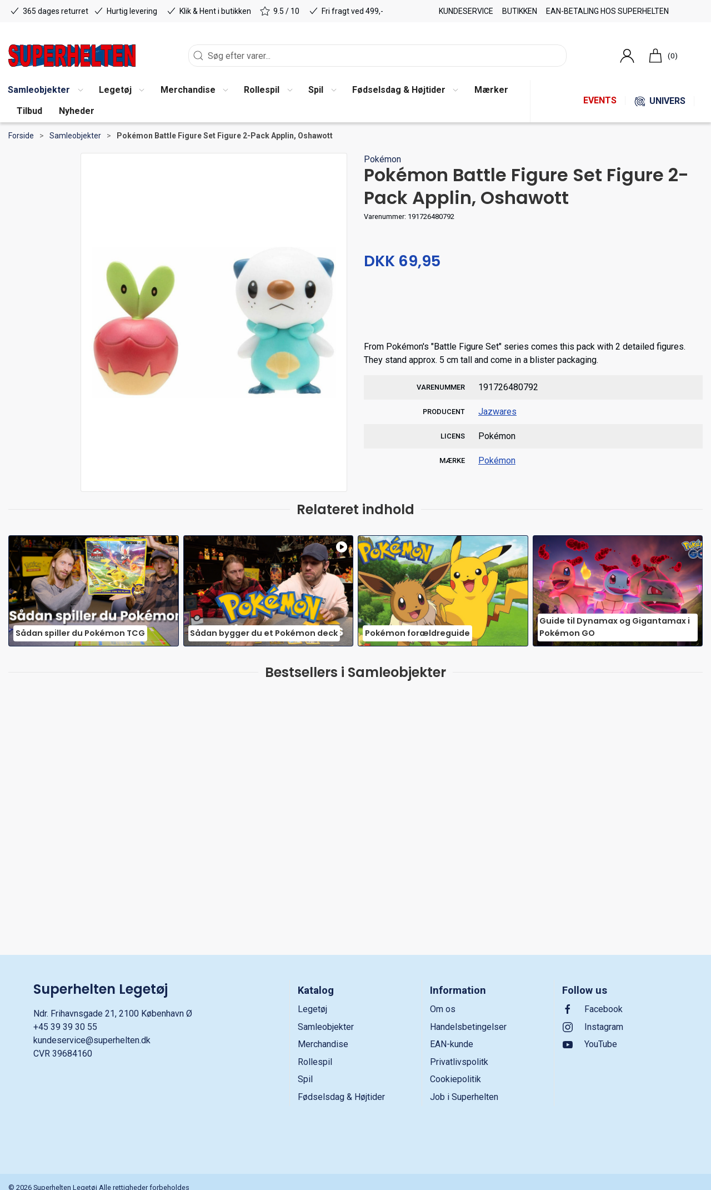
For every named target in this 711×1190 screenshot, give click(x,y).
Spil (305, 1079)
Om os (442, 1009)
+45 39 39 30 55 (65, 1027)
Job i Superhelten (464, 1097)
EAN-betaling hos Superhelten (607, 11)
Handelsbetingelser (468, 1027)
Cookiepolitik (455, 1079)
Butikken (519, 11)
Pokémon (382, 159)
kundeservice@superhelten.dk (92, 1040)
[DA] (72, 55)
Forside (21, 135)
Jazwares (497, 411)
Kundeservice (466, 11)
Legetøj (312, 1009)
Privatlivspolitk (459, 1062)
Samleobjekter (75, 135)
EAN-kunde (451, 1044)
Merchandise (323, 1044)
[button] (121, 90)
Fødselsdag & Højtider (341, 1097)
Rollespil (315, 1062)
